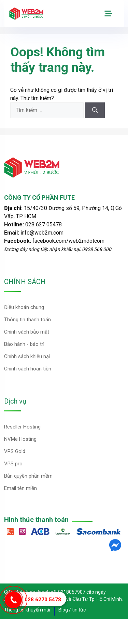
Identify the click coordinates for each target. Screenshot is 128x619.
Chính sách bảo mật (26, 332)
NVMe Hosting (20, 439)
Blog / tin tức (72, 610)
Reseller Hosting (22, 427)
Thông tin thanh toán (27, 319)
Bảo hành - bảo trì (24, 344)
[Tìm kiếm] (95, 110)
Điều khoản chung (24, 307)
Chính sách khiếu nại (27, 356)
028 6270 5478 (43, 599)
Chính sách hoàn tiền (27, 369)
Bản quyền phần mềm (28, 476)
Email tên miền (20, 488)
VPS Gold (14, 451)
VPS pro (13, 464)
